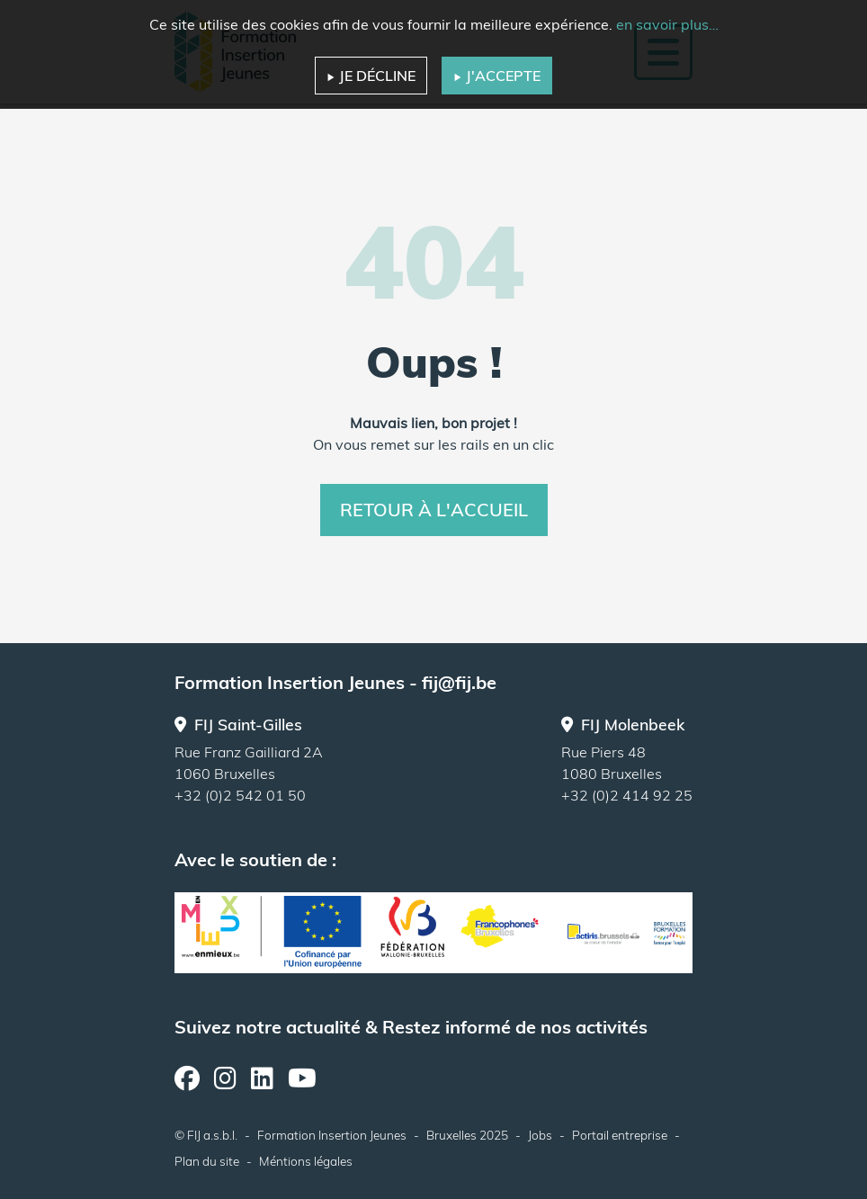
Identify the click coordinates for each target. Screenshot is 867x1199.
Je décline (371, 76)
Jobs (540, 1134)
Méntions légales (306, 1160)
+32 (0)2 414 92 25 (627, 795)
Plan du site (206, 1160)
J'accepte (497, 76)
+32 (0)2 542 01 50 (240, 795)
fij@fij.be (459, 682)
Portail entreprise (619, 1134)
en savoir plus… (667, 24)
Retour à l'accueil (434, 509)
